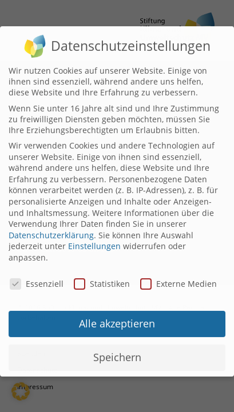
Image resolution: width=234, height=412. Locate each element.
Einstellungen (94, 240)
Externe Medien (178, 278)
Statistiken (102, 278)
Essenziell (37, 278)
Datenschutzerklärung (51, 229)
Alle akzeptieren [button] (117, 318)
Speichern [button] (117, 352)
